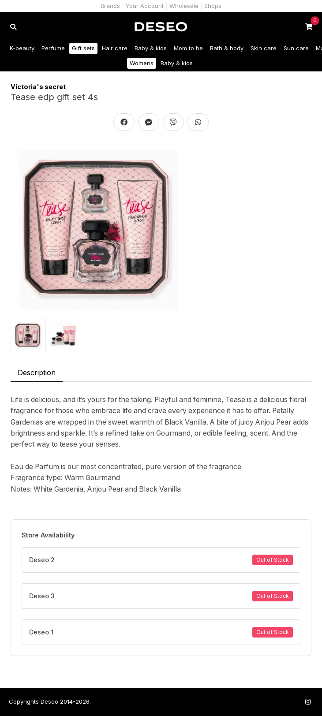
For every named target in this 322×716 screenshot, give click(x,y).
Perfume (53, 48)
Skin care (264, 48)
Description (37, 372)
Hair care (114, 48)
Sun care (296, 48)
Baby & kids (151, 48)
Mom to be (188, 48)
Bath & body (226, 48)
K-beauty (22, 48)
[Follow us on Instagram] (308, 701)
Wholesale (183, 5)
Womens (142, 63)
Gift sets (83, 48)
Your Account (145, 5)
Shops (212, 5)
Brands (110, 5)
